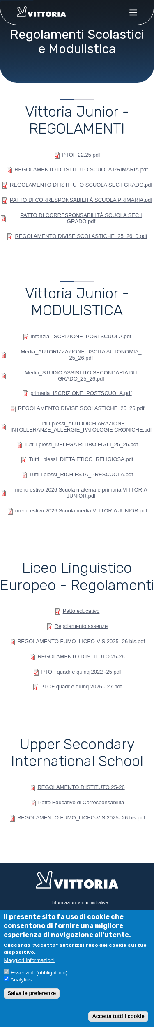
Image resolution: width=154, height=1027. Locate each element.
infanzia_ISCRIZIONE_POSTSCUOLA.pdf (81, 336)
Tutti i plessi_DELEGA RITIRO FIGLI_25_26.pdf (81, 444)
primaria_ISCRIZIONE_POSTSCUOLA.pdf (80, 393)
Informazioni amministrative (79, 902)
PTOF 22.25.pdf (81, 155)
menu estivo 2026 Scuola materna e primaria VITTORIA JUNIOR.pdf (81, 493)
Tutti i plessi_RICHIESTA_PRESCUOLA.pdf (81, 474)
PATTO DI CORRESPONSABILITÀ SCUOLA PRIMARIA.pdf (81, 200)
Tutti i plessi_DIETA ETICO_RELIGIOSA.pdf (81, 459)
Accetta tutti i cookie (118, 1016)
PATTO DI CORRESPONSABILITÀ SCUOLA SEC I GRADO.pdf (81, 218)
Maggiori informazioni (29, 960)
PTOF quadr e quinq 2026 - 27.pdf (81, 686)
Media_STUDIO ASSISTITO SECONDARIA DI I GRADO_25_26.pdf (81, 375)
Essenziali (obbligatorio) (39, 972)
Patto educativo (81, 611)
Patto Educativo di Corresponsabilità (81, 802)
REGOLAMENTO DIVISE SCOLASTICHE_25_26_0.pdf (81, 236)
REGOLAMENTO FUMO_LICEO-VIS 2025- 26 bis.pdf (81, 641)
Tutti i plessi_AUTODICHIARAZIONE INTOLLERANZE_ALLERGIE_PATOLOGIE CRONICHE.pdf (81, 426)
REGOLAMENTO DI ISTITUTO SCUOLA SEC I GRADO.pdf (81, 185)
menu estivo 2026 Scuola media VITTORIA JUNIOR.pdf (81, 511)
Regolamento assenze (81, 626)
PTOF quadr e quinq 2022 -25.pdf (81, 672)
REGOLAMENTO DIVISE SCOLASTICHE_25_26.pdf (81, 408)
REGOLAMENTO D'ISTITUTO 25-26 (80, 656)
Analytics (21, 979)
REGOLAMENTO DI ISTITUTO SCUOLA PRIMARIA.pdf (81, 169)
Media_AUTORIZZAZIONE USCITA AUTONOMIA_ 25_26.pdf (81, 354)
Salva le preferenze (31, 993)
